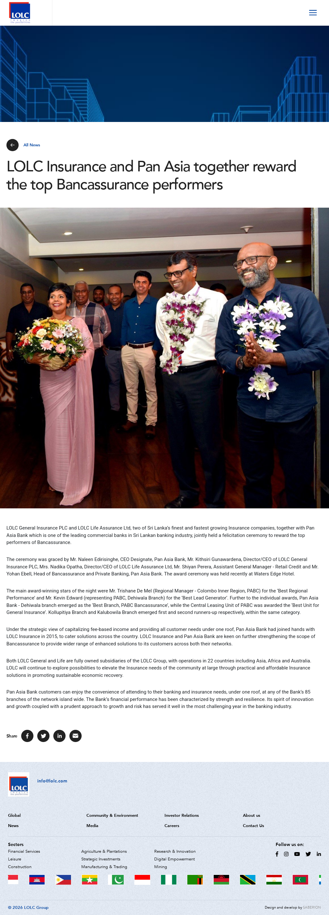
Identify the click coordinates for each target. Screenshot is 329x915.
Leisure (14, 859)
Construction (19, 867)
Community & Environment (112, 815)
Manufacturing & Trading (104, 867)
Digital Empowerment (174, 859)
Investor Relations (181, 815)
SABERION (312, 907)
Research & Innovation (175, 851)
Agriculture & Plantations (104, 851)
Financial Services (24, 851)
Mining (160, 867)
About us (251, 815)
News (13, 825)
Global (14, 815)
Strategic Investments (100, 859)
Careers (171, 825)
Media (92, 825)
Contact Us (253, 825)
